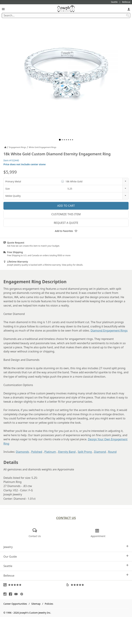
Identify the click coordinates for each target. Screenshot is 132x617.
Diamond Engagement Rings (109, 330)
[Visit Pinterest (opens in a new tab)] (22, 594)
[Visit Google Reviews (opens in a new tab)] (34, 584)
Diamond (100, 452)
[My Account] (128, 9)
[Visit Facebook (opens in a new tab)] (11, 594)
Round (112, 452)
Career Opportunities (15, 603)
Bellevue (66, 575)
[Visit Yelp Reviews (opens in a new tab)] (97, 584)
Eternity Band (67, 452)
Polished (36, 452)
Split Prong (85, 452)
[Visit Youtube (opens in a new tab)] (16, 594)
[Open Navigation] (3, 9)
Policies (49, 603)
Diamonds (22, 452)
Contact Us (66, 518)
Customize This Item (66, 214)
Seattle (66, 566)
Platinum (50, 452)
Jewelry (66, 547)
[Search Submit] (127, 15)
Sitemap (35, 603)
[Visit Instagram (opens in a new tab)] (5, 594)
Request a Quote (66, 223)
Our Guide (66, 556)
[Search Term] (66, 15)
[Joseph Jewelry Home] (5, 147)
